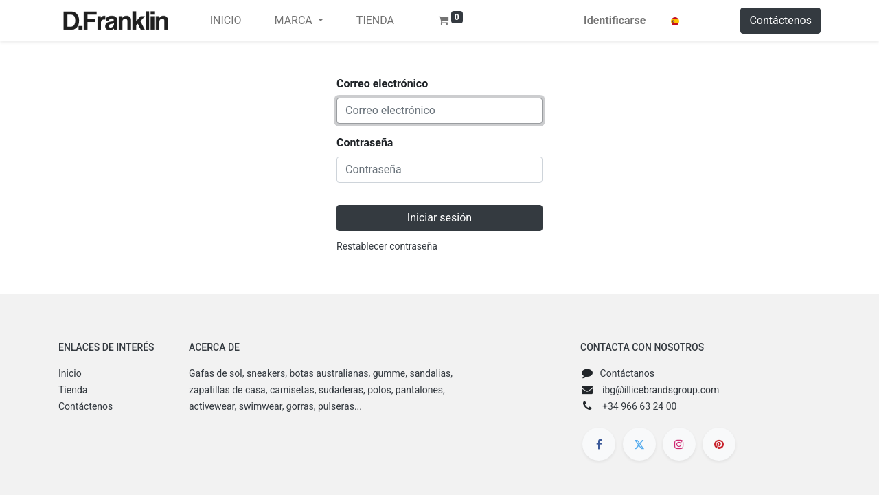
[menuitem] (226, 20)
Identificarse (615, 20)
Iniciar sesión (439, 217)
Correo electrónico (382, 83)
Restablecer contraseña (386, 246)
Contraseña (364, 142)
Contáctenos (780, 20)
